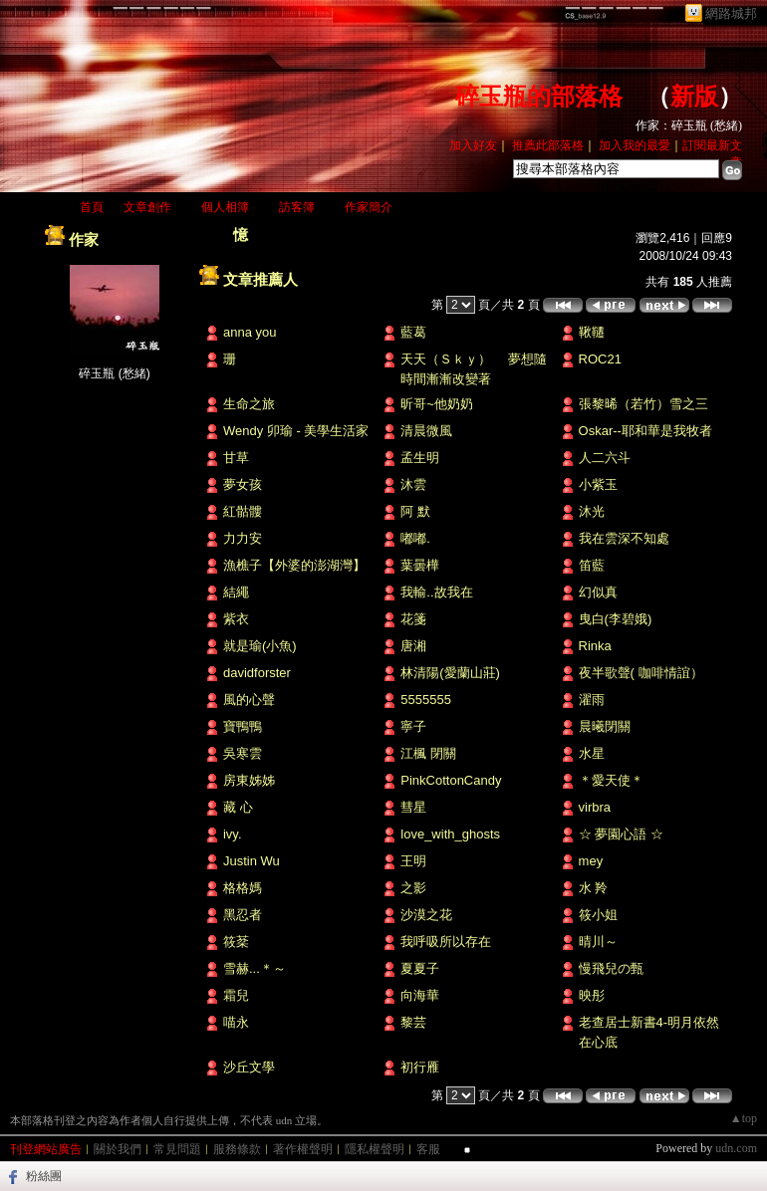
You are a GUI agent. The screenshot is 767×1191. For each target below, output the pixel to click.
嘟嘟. (415, 538)
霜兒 (236, 995)
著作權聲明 (303, 1149)
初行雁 (419, 1067)
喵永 (236, 1022)
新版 (694, 97)
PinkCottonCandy (450, 780)
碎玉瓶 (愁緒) (114, 373)
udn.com (736, 1148)
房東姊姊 (249, 780)
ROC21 (600, 359)
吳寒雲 (242, 753)
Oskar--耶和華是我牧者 (645, 430)
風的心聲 (249, 699)
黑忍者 (242, 914)
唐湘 (413, 645)
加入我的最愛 (634, 145)
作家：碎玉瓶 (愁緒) (689, 125)
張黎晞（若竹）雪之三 (643, 403)
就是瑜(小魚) (260, 645)
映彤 (592, 995)
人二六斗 (605, 457)
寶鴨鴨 (242, 726)
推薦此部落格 (548, 145)
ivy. (232, 834)
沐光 (592, 511)
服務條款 (237, 1149)
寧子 (413, 726)
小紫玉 (598, 484)
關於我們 (117, 1149)
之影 (413, 887)
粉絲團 (44, 1176)
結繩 (236, 592)
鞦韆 (592, 332)
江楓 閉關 (428, 753)
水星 (592, 753)
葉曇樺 (419, 565)
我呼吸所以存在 (445, 941)
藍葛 (413, 332)
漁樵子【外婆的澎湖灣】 (294, 565)
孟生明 (419, 457)
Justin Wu (251, 860)
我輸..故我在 (436, 592)
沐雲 (413, 484)
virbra (595, 807)
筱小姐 (598, 914)
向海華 (419, 995)
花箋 (413, 618)
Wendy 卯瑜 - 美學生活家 (296, 430)
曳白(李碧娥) (615, 618)
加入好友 (473, 145)
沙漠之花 (426, 914)
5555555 (425, 699)
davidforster (257, 672)
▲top (743, 1118)
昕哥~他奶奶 (436, 403)
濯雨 (592, 699)
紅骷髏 (242, 511)
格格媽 (242, 887)
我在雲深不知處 (624, 538)
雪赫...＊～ (254, 968)
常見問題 (177, 1149)
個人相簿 (225, 207)
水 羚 (594, 887)
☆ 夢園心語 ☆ (621, 834)
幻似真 (598, 592)
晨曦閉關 (605, 726)
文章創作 (147, 207)
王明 (413, 860)
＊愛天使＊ (611, 780)
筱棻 (236, 941)
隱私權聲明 (374, 1149)
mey (591, 860)
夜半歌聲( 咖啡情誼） (641, 672)
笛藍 (592, 565)
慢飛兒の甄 (611, 968)
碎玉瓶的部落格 (539, 97)
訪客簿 (297, 207)
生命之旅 (249, 403)
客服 (428, 1149)
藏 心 (238, 807)
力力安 (242, 538)
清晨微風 (426, 430)
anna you (250, 332)
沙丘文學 (249, 1067)
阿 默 (415, 511)
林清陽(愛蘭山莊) (450, 672)
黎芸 (413, 1022)
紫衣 (236, 618)
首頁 (92, 207)
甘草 (236, 457)
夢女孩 (242, 484)
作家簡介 (368, 207)
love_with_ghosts (450, 834)
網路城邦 (731, 13)
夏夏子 (419, 968)
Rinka (595, 645)
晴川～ (598, 941)
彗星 (413, 807)
